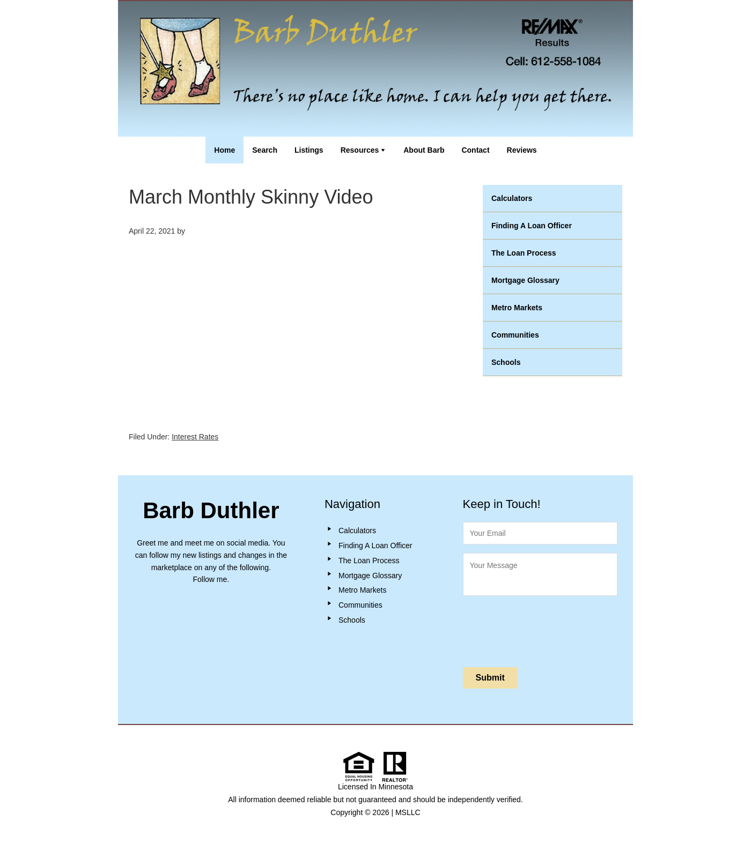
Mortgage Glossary (525, 280)
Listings (308, 150)
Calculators (511, 198)
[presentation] (544, 629)
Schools (505, 362)
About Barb (423, 150)
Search (264, 150)
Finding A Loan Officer (531, 225)
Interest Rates (195, 436)
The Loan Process (523, 253)
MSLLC (408, 812)
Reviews (522, 150)
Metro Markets (516, 307)
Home (224, 150)
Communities (515, 335)
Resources (360, 150)
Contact (475, 150)
